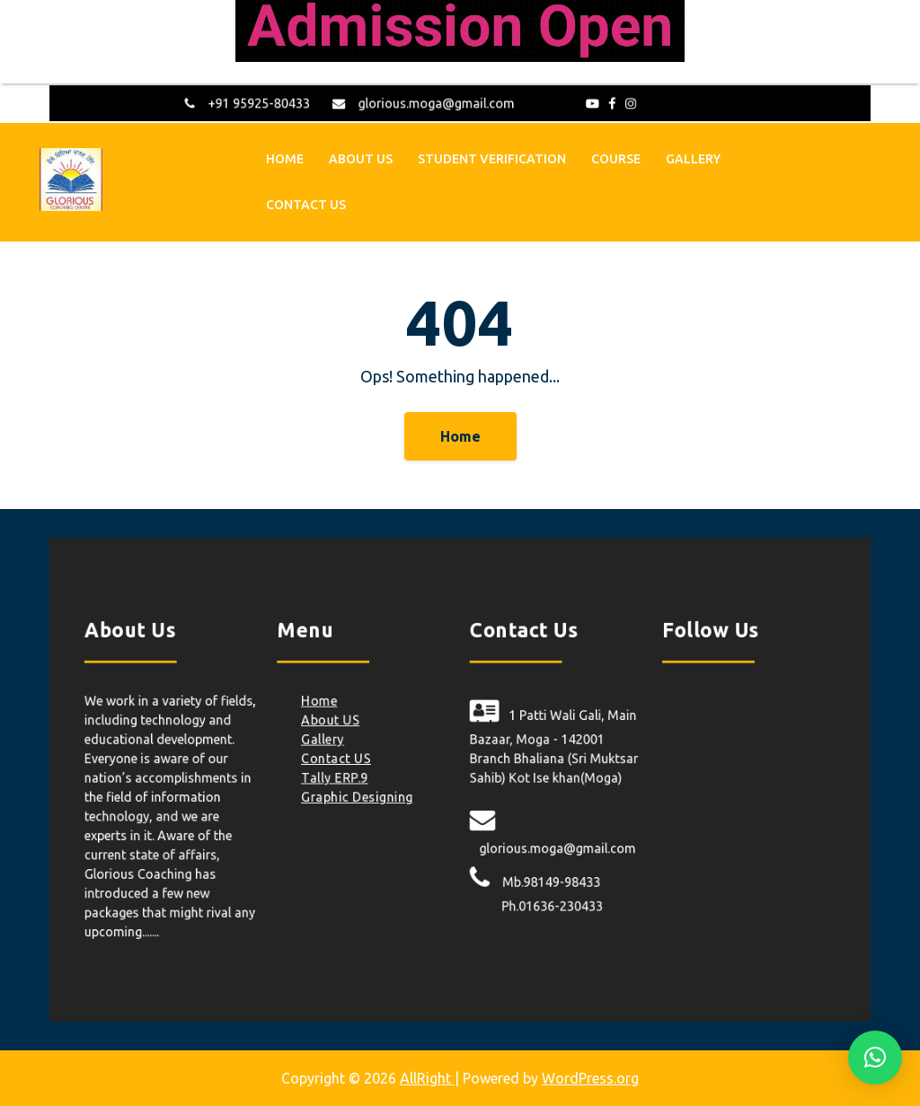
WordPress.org (590, 1078)
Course (616, 157)
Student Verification (492, 157)
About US (361, 157)
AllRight (427, 1078)
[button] (875, 1057)
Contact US (306, 203)
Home (285, 157)
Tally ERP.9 (346, 778)
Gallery (693, 157)
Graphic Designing (367, 795)
